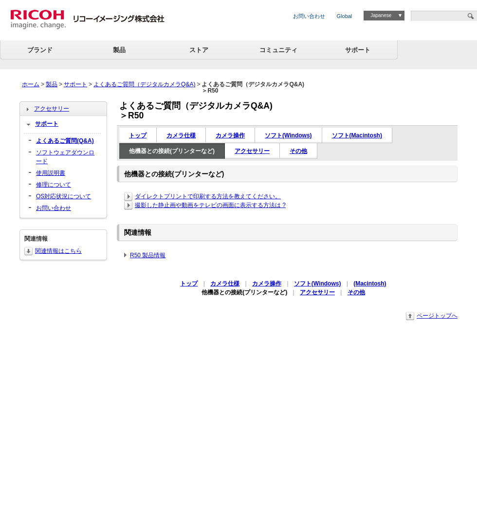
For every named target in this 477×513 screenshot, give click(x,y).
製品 (119, 50)
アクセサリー (252, 151)
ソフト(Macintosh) (357, 135)
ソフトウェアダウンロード (65, 157)
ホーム (30, 84)
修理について (53, 184)
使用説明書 (50, 173)
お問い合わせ (309, 16)
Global (344, 16)
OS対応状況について (63, 196)
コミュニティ (278, 50)
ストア (198, 50)
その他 (298, 151)
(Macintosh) (369, 283)
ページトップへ (437, 315)
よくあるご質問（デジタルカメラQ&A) (144, 84)
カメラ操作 (230, 135)
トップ (138, 135)
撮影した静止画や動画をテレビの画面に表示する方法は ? (210, 205)
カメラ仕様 (181, 135)
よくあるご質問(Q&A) (65, 140)
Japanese (380, 15)
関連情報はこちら (58, 250)
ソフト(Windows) (288, 135)
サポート (357, 50)
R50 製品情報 (147, 255)
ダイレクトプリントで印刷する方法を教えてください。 (208, 196)
